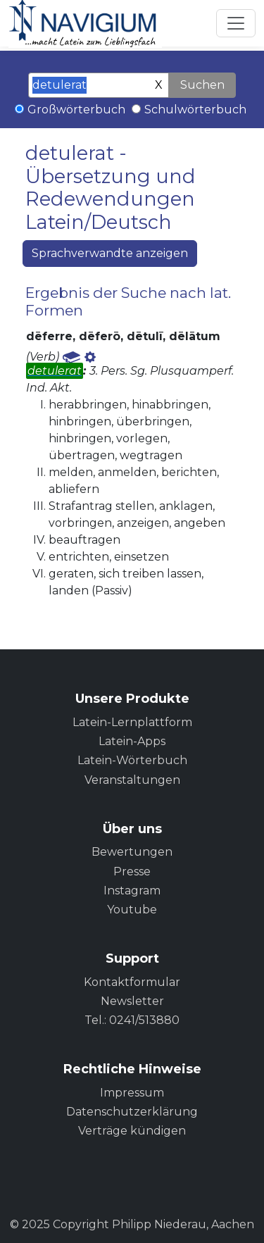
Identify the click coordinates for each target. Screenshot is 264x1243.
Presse (132, 871)
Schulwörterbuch (195, 109)
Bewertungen (132, 851)
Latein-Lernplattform (132, 722)
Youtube (132, 909)
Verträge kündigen (132, 1130)
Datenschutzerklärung (132, 1111)
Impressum (132, 1092)
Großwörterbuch (76, 109)
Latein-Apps (132, 741)
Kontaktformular (132, 982)
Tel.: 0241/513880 (132, 1020)
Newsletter (132, 1001)
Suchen (202, 85)
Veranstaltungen (132, 780)
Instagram (132, 890)
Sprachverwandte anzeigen (110, 253)
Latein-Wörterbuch (132, 760)
